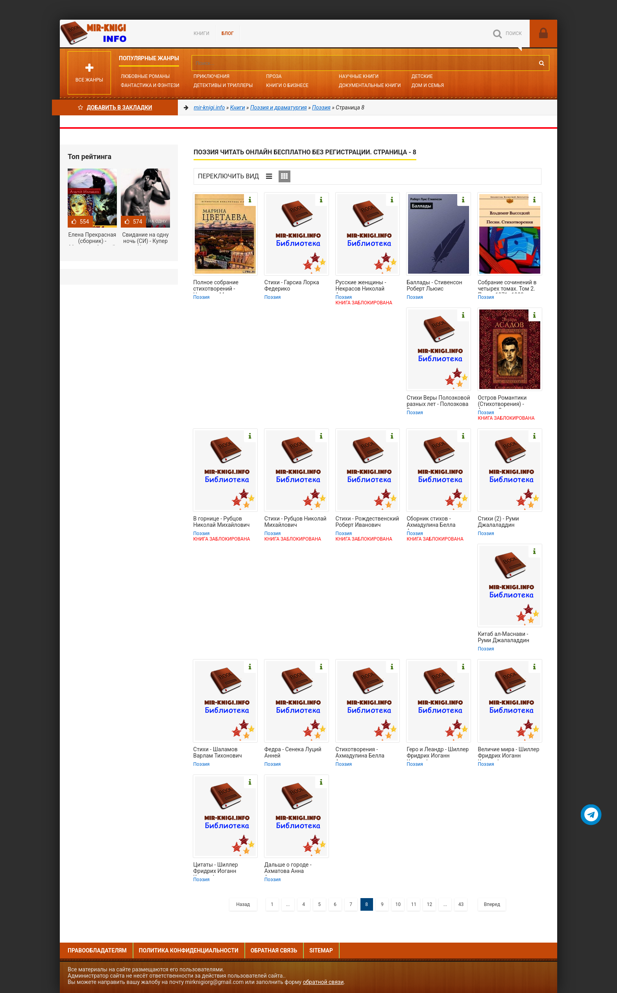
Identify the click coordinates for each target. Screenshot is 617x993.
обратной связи (323, 982)
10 (398, 904)
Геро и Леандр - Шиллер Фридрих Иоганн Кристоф (437, 753)
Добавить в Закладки (115, 107)
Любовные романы (145, 76)
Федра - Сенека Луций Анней (292, 752)
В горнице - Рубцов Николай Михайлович (221, 521)
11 (414, 904)
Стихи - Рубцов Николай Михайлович (295, 521)
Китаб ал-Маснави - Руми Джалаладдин (503, 637)
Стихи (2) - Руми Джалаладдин (498, 521)
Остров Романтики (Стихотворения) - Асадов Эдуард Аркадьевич (502, 402)
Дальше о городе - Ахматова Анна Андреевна (288, 868)
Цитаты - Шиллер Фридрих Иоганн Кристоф (215, 868)
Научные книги (359, 76)
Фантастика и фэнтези (150, 85)
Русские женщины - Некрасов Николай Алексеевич (361, 286)
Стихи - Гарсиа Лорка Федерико (291, 285)
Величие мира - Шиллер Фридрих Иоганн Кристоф (508, 753)
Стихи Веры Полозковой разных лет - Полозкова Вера (438, 402)
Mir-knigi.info (119, 33)
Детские (422, 76)
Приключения (211, 76)
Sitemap (321, 950)
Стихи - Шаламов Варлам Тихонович (217, 752)
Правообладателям (97, 950)
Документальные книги (370, 85)
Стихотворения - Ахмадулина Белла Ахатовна (360, 753)
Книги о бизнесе (287, 85)
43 (461, 904)
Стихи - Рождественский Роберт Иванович (367, 521)
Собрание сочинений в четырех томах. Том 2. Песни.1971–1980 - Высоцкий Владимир (507, 286)
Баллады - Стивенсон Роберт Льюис (434, 285)
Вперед (492, 904)
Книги (201, 33)
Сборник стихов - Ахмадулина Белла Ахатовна (430, 522)
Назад (243, 904)
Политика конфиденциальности (188, 950)
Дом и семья (428, 85)
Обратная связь (274, 950)
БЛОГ (228, 33)
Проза (273, 76)
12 (429, 904)
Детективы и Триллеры (223, 85)
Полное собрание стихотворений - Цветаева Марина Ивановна (216, 286)
